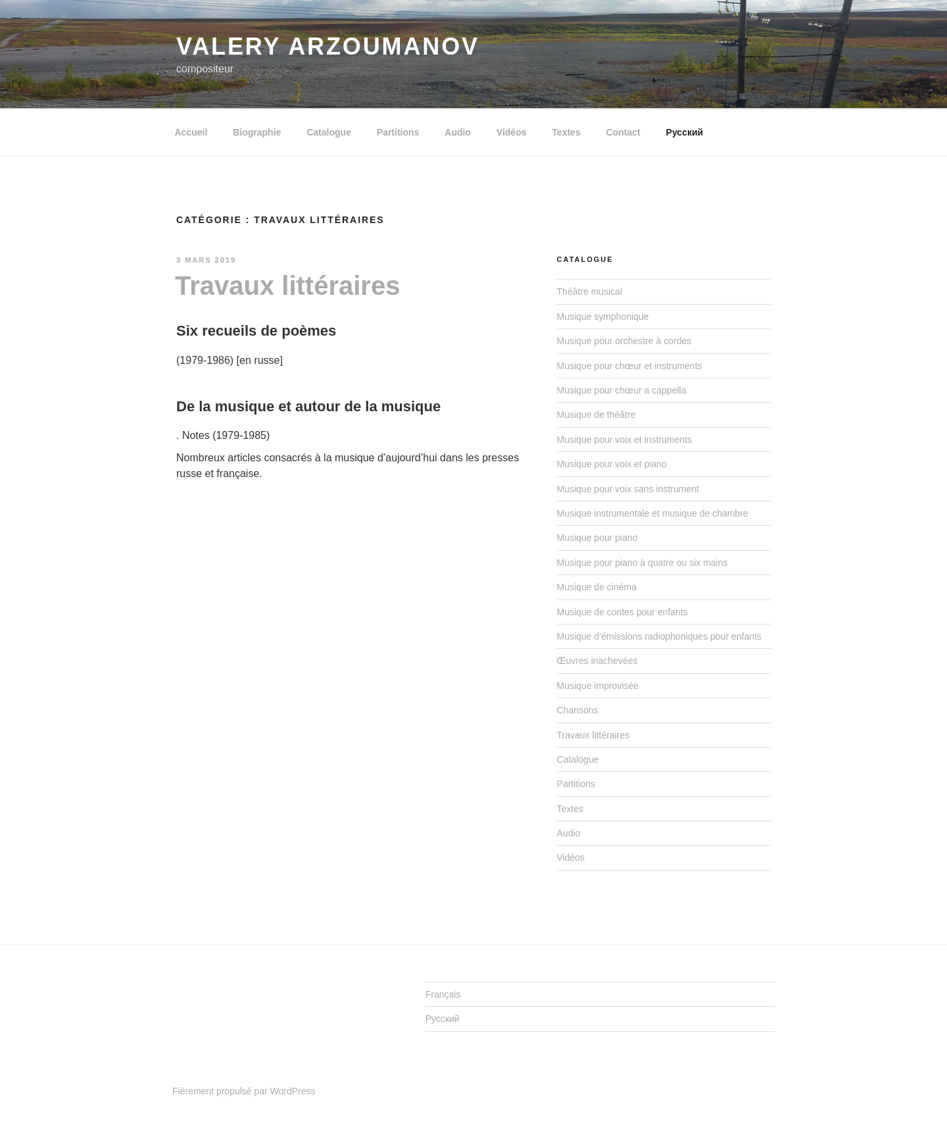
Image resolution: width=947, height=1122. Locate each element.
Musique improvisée (598, 685)
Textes (566, 132)
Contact (623, 132)
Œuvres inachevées (597, 660)
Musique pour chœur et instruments (629, 366)
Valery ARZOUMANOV (327, 46)
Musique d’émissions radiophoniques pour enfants (659, 636)
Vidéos (512, 132)
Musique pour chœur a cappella (622, 390)
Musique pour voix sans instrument (628, 489)
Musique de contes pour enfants (622, 612)
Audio (458, 132)
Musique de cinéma (597, 587)
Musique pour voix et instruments (624, 439)
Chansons (577, 710)
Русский (685, 132)
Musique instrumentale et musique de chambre (652, 513)
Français (443, 994)
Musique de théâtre (596, 414)
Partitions (398, 132)
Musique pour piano (597, 537)
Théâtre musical (590, 291)
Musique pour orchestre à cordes (624, 341)
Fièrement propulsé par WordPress (244, 1091)
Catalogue (328, 132)
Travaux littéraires (287, 285)
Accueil (191, 132)
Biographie (257, 132)
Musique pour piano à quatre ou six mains (642, 562)
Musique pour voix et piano (612, 464)
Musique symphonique (603, 316)
